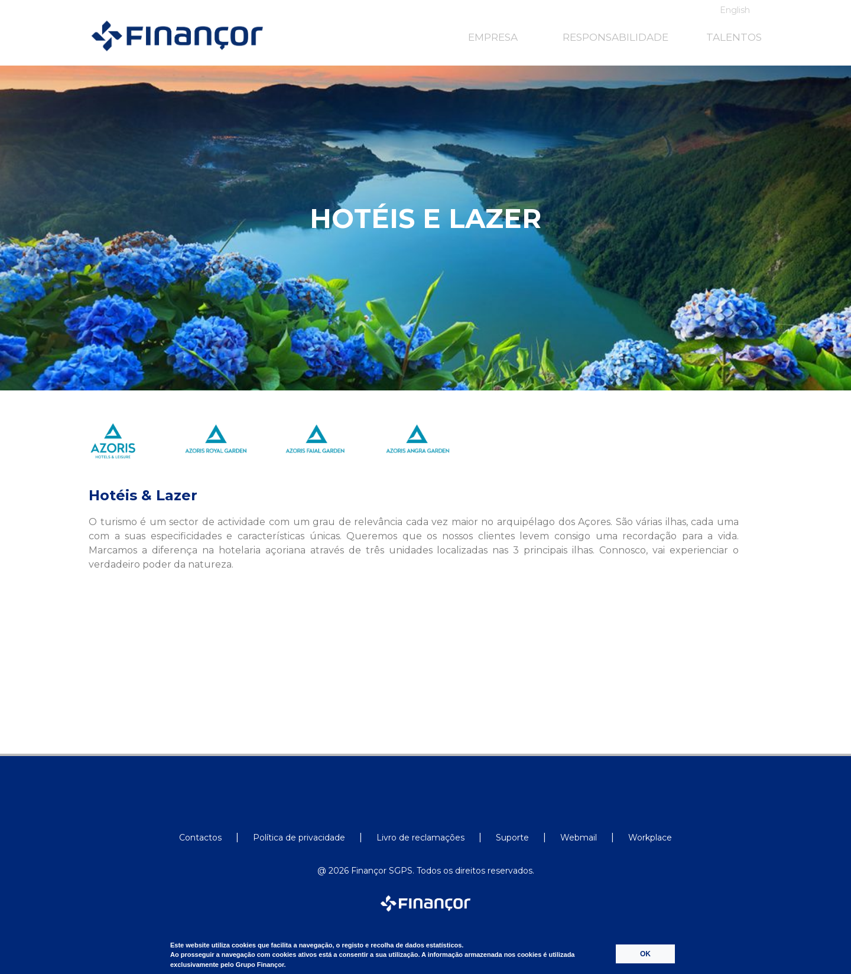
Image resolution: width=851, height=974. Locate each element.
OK (645, 954)
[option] (127, 449)
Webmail (578, 837)
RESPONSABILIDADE (615, 37)
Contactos (200, 837)
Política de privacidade (299, 837)
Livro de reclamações (420, 837)
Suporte (512, 837)
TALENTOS (734, 37)
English (735, 10)
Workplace (650, 837)
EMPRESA (493, 37)
